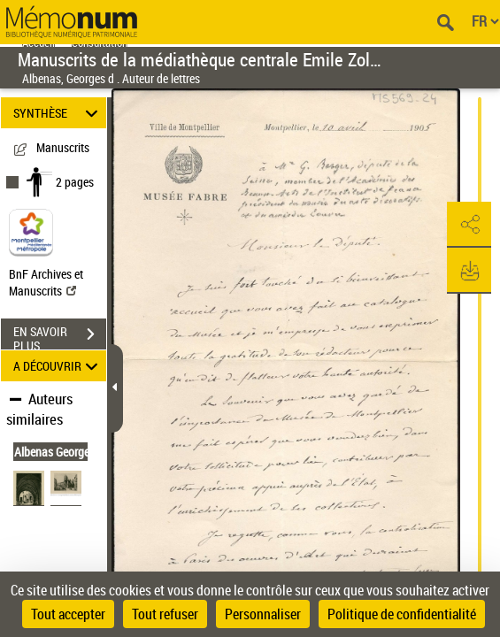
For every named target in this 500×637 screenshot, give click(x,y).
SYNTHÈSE (58, 112)
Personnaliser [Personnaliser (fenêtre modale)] (263, 614)
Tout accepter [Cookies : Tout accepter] (68, 614)
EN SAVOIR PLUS (59, 336)
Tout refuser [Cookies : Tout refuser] (165, 614)
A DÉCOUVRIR (58, 365)
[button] (469, 225)
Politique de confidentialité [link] (401, 614)
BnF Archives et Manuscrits (46, 282)
